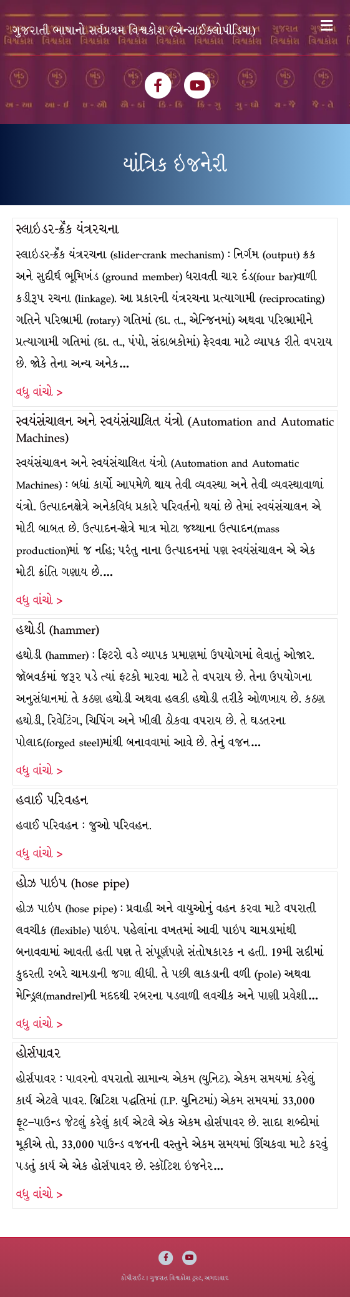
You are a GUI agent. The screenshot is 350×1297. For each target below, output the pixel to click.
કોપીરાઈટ (133, 1278)
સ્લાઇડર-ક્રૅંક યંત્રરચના (67, 229)
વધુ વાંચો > (39, 392)
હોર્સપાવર (38, 1053)
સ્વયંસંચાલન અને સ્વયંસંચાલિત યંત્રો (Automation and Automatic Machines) (175, 429)
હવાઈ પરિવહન (52, 800)
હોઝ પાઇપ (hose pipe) (72, 883)
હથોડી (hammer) (57, 629)
